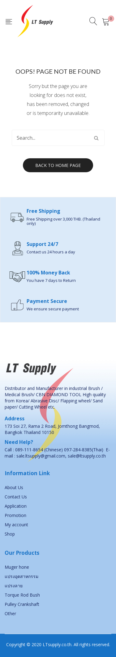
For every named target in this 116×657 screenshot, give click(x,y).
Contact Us (16, 497)
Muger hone (17, 567)
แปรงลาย (14, 586)
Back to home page (58, 165)
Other (10, 613)
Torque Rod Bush (22, 595)
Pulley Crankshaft (22, 604)
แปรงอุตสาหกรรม (21, 576)
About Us (14, 487)
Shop (10, 534)
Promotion (15, 515)
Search (96, 138)
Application (16, 506)
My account (16, 525)
